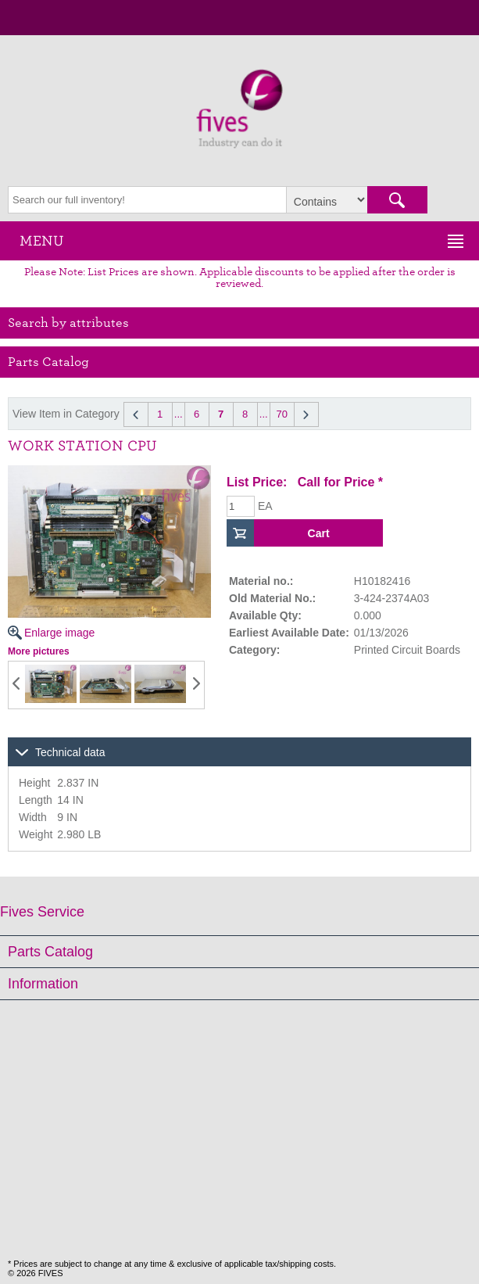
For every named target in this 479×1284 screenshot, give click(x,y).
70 (281, 414)
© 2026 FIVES (35, 1273)
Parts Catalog (50, 951)
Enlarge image (109, 552)
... (178, 414)
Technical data (70, 752)
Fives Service (42, 912)
